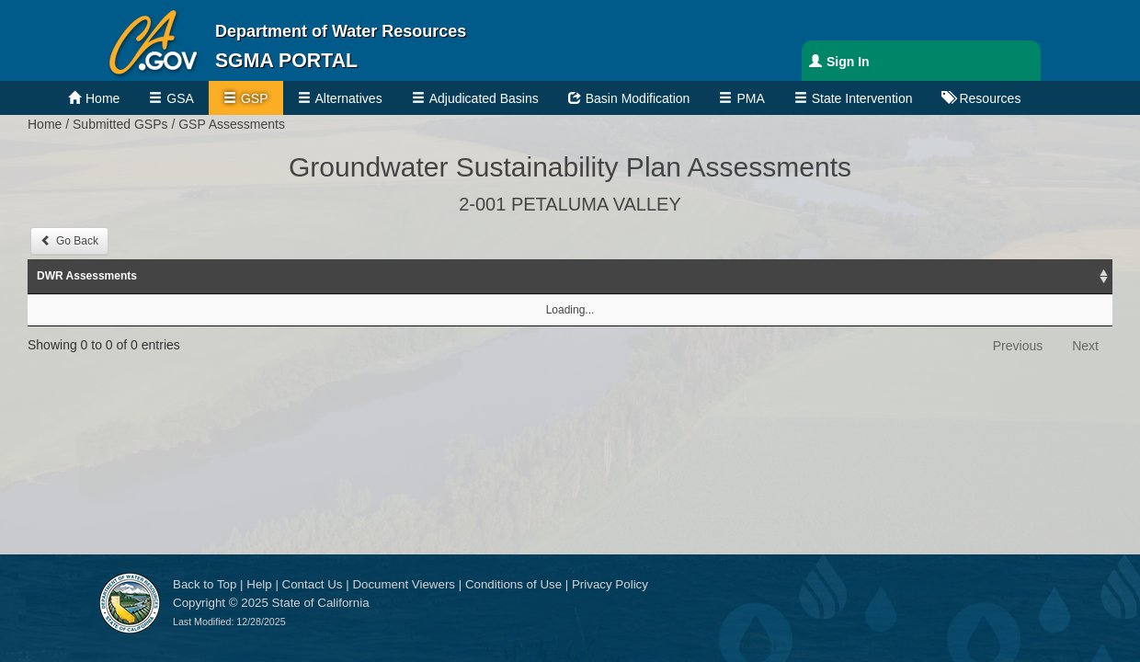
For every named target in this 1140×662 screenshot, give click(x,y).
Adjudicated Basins (484, 98)
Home (103, 98)
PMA (750, 98)
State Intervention (862, 98)
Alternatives (348, 98)
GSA (180, 98)
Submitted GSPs (120, 124)
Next (1085, 345)
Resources (989, 98)
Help (258, 584)
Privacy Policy (610, 584)
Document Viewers (403, 584)
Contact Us (312, 584)
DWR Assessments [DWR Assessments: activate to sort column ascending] (87, 275)
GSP (254, 98)
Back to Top (204, 584)
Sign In (848, 61)
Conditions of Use (513, 584)
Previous (1018, 345)
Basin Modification (638, 98)
